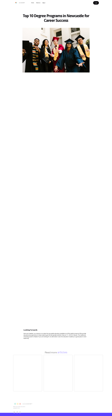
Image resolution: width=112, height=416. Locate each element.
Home (32, 2)
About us (38, 2)
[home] (19, 3)
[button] (44, 3)
